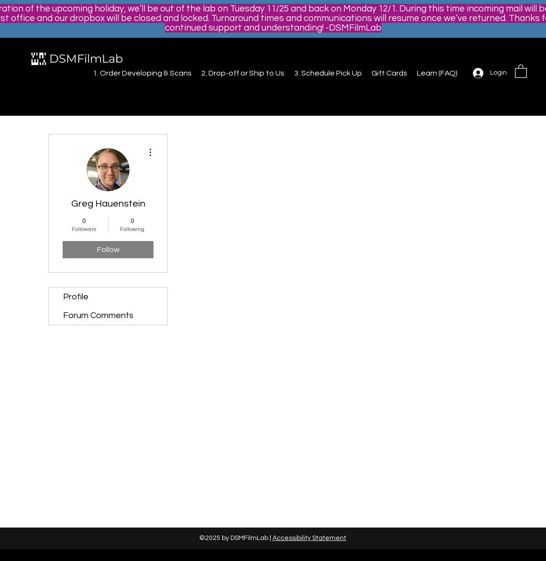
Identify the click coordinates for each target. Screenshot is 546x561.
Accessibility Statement (309, 538)
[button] (521, 71)
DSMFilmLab (86, 59)
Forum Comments (98, 315)
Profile (75, 296)
